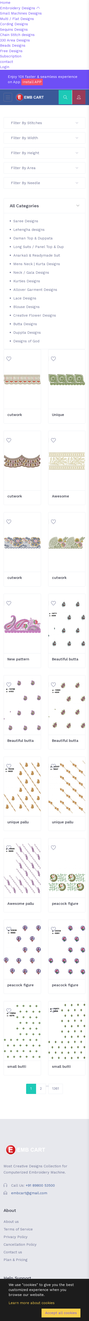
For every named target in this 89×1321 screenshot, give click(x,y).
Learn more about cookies (32, 1303)
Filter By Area (44, 168)
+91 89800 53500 (40, 1185)
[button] (44, 205)
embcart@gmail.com (29, 1193)
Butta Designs (25, 324)
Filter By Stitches (44, 123)
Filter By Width (44, 138)
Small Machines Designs (21, 13)
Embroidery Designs (20, 8)
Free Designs (11, 51)
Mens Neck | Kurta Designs (36, 264)
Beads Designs (12, 45)
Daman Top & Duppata (33, 238)
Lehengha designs (29, 230)
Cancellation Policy (20, 1244)
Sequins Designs (14, 29)
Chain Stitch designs (17, 35)
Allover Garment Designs (35, 290)
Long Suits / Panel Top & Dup (38, 247)
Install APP (32, 82)
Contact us (13, 1252)
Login (4, 67)
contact (6, 62)
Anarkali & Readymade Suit (36, 255)
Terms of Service (18, 1229)
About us (11, 1222)
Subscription (10, 56)
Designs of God (26, 341)
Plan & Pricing (16, 1260)
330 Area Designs (15, 40)
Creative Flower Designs (34, 315)
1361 (55, 1088)
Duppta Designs (27, 332)
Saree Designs (25, 221)
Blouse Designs (26, 307)
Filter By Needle (44, 183)
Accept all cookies (61, 1313)
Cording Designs (14, 24)
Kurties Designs (26, 281)
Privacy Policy (16, 1237)
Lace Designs (24, 298)
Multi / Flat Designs (17, 19)
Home (5, 2)
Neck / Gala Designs (31, 272)
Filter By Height (44, 153)
